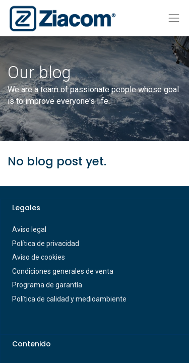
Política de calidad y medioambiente (69, 299)
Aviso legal (29, 229)
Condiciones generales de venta (62, 271)
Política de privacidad (45, 243)
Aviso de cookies (38, 257)
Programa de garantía (47, 285)
